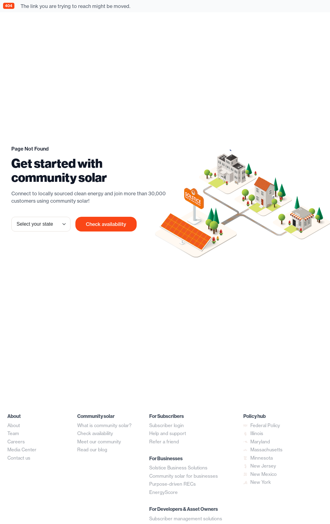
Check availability (106, 224)
